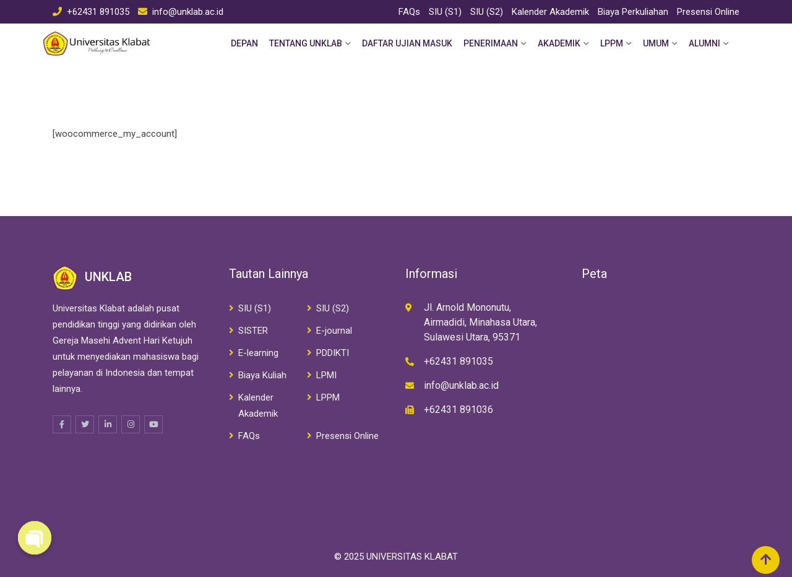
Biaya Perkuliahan (633, 11)
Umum (656, 43)
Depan (244, 43)
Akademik (559, 43)
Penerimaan (490, 43)
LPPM (611, 43)
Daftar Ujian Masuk (407, 43)
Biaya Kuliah (262, 375)
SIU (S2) (486, 11)
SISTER (253, 330)
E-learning (258, 352)
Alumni (704, 43)
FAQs (409, 11)
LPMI (326, 375)
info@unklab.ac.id (187, 11)
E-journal (334, 330)
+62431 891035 (98, 11)
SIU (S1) (445, 11)
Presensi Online (708, 11)
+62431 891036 (458, 409)
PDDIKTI (332, 352)
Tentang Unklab (305, 43)
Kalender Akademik (550, 11)
